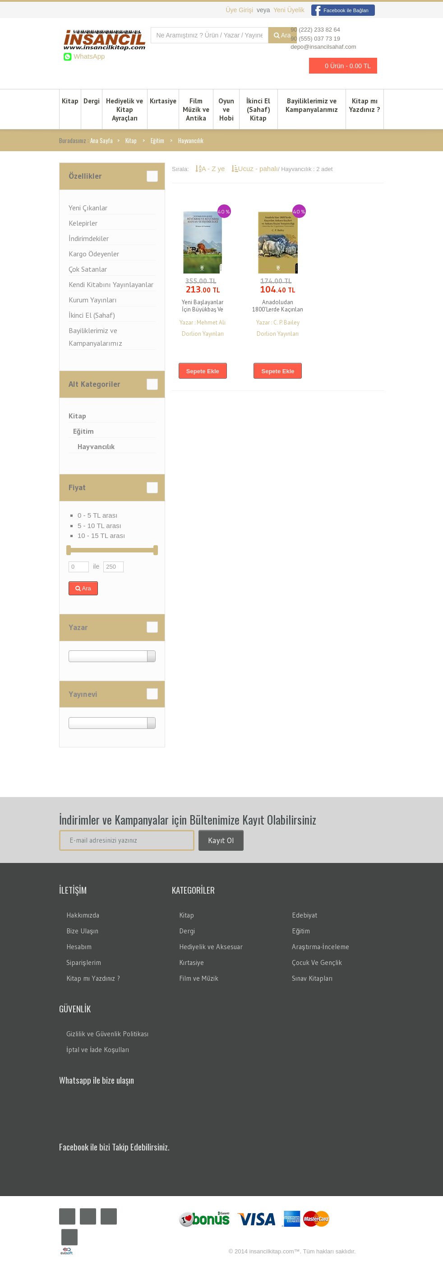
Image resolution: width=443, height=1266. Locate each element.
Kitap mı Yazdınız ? (364, 105)
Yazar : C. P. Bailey (278, 322)
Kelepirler (83, 222)
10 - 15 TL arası (101, 535)
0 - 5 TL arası (97, 515)
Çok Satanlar (88, 269)
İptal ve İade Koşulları (97, 1049)
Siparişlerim (83, 962)
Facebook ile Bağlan (340, 10)
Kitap (70, 101)
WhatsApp (88, 56)
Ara (83, 588)
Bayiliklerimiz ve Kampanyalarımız (312, 105)
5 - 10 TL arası (99, 525)
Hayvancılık (190, 140)
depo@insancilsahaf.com (323, 46)
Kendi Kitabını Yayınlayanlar (111, 284)
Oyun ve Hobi (226, 109)
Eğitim (157, 140)
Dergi (91, 101)
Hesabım (79, 946)
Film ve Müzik (198, 978)
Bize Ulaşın (82, 931)
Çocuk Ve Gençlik (317, 962)
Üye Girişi (240, 10)
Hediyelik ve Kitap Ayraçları (124, 109)
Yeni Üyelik (289, 10)
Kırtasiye (163, 101)
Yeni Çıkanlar (88, 207)
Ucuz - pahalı (254, 168)
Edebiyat (304, 915)
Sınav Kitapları (312, 978)
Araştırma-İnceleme (320, 946)
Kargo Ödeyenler (94, 253)
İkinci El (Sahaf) (92, 315)
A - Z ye (211, 168)
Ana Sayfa (101, 140)
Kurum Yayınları (93, 299)
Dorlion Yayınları (203, 334)
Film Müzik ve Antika (196, 109)
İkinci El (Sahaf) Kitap (258, 109)
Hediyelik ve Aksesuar (211, 946)
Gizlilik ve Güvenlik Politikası (107, 1033)
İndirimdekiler (89, 238)
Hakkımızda (82, 915)
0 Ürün (340, 66)
